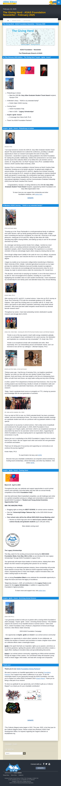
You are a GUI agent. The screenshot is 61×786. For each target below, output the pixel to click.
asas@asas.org (15, 779)
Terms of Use (14, 775)
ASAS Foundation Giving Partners (28, 669)
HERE (40, 455)
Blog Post (27, 20)
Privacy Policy (6, 775)
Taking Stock (16, 20)
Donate (41, 768)
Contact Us (21, 775)
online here (38, 194)
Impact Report (40, 678)
